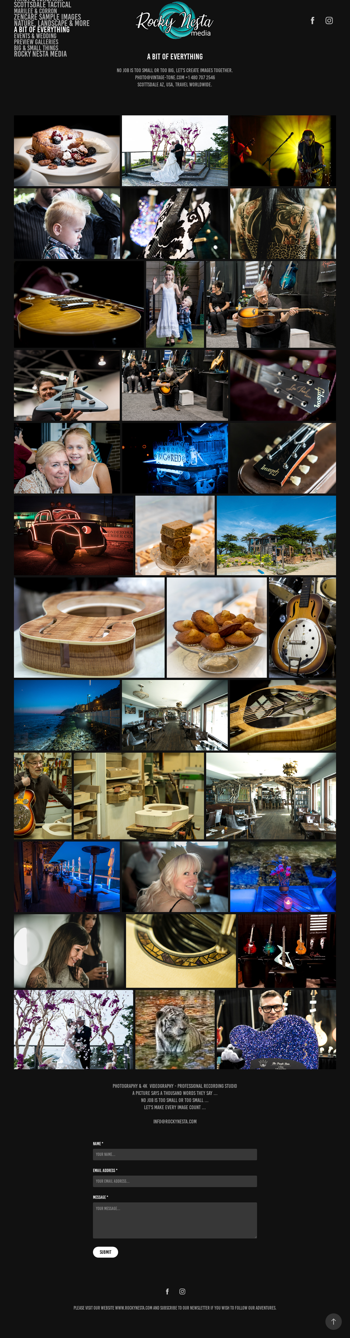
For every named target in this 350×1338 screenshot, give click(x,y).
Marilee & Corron (35, 11)
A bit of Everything (42, 29)
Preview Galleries (36, 42)
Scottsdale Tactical (42, 4)
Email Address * (105, 1170)
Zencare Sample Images (47, 17)
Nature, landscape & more (52, 23)
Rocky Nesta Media (40, 53)
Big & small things (36, 48)
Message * (100, 1197)
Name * (98, 1144)
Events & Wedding (35, 36)
